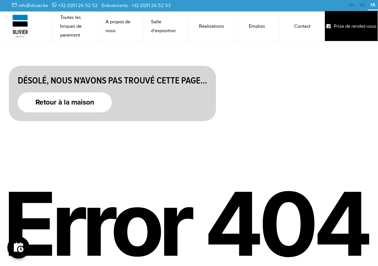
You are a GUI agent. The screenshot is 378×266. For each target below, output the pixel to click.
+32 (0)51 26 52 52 (78, 5)
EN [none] (362, 4)
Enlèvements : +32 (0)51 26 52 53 (136, 5)
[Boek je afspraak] (18, 247)
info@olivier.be (33, 5)
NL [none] (351, 4)
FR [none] (373, 4)
